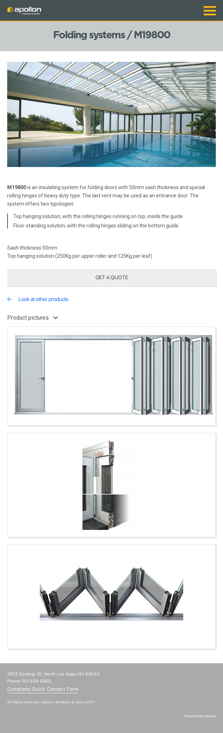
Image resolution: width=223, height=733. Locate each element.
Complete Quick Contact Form (43, 689)
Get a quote (111, 277)
